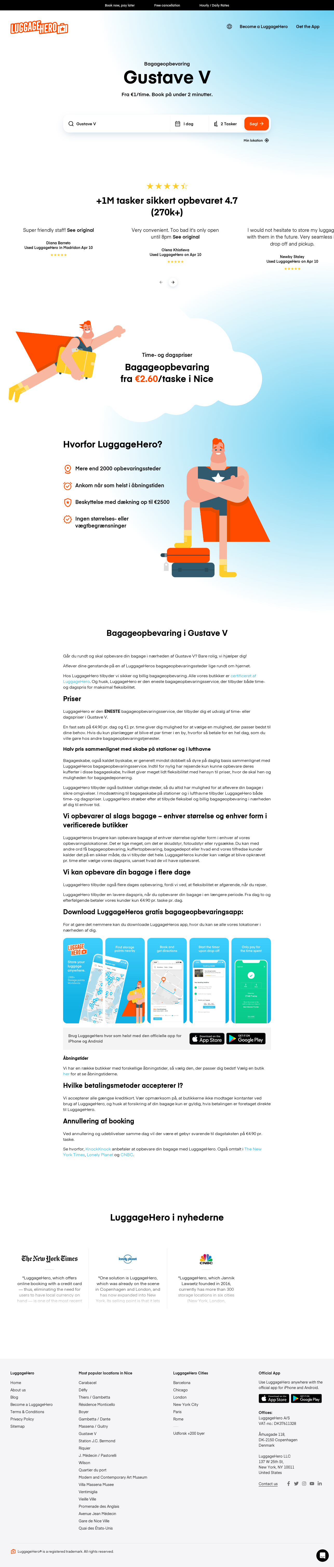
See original (80, 230)
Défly (83, 1389)
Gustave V (87, 1433)
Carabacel (87, 1382)
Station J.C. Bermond (97, 1440)
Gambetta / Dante (94, 1418)
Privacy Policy (22, 1418)
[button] (322, 1555)
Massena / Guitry (93, 1426)
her (66, 1073)
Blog (14, 1397)
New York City (185, 1404)
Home (15, 1382)
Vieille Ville (87, 1499)
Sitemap (17, 1426)
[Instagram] (304, 1483)
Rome (178, 1418)
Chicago (180, 1389)
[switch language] (229, 26)
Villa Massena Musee (96, 1484)
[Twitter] (296, 1483)
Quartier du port (92, 1469)
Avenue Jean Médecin (97, 1513)
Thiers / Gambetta (94, 1397)
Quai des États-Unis (96, 1528)
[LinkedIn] (320, 1483)
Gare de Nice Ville (94, 1520)
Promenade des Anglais (99, 1506)
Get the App (307, 26)
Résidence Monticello (97, 1404)
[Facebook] (288, 1483)
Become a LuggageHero (264, 26)
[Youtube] (312, 1483)
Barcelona (181, 1382)
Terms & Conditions (27, 1411)
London (179, 1397)
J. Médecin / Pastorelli (97, 1455)
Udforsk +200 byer (189, 1433)
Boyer (84, 1411)
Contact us (268, 1483)
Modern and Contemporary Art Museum (113, 1477)
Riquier (84, 1448)
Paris (177, 1411)
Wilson (84, 1462)
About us (18, 1389)
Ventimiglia (88, 1491)
